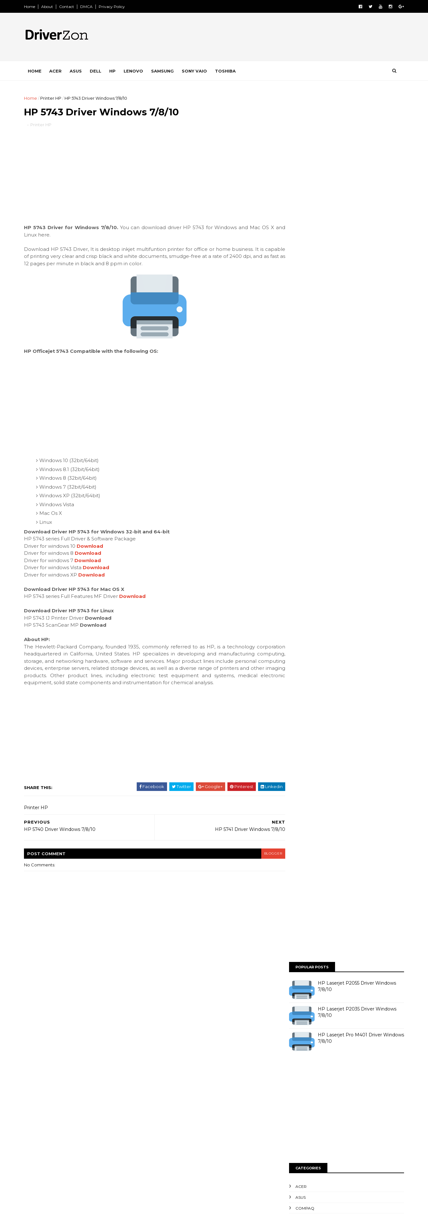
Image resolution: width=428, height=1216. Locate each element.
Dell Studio (242, 1040)
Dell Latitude (207, 1040)
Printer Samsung (175, 1139)
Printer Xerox (212, 1151)
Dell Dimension (221, 1029)
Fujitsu (197, 1051)
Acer (58, 70)
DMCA (89, 6)
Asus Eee (231, 1018)
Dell (98, 70)
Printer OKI (213, 1117)
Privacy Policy (115, 6)
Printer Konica (172, 1106)
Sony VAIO (197, 70)
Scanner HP (253, 1162)
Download (93, 547)
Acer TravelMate (175, 1018)
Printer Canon (172, 1095)
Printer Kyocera (214, 1106)
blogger (260, 862)
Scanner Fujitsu (214, 1162)
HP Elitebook (171, 1062)
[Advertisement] (150, 180)
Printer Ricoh (218, 1129)
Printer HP (54, 98)
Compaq (301, 341)
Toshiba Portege (234, 1173)
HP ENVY (204, 1062)
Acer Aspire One (230, 1007)
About (50, 6)
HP (115, 70)
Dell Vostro (169, 1051)
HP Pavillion (170, 1073)
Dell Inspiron (170, 1040)
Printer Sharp (216, 1139)
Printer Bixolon (173, 1084)
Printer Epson (211, 1095)
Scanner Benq (173, 1162)
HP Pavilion (236, 1062)
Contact (69, 6)
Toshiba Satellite (218, 1184)
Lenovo (136, 70)
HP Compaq (244, 1051)
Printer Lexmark (174, 1117)
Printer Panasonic (176, 1129)
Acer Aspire (190, 1007)
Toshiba (228, 70)
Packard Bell (231, 1073)
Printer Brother (214, 1084)
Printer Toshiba (173, 1151)
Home (32, 6)
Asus (79, 70)
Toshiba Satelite (174, 1184)
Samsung (165, 70)
